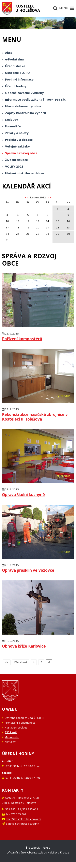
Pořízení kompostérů (22, 338)
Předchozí (20, 662)
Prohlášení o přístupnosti (20, 722)
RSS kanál (11, 732)
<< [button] (25, 197)
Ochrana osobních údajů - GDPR (24, 718)
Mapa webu (12, 737)
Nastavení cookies (16, 727)
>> (50, 197)
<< (6, 662)
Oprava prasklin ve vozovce (28, 570)
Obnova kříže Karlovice (24, 646)
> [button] (48, 197)
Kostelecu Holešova (27, 8)
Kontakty (10, 742)
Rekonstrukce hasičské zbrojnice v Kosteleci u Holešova (35, 417)
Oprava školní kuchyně (23, 494)
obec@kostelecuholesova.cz (23, 819)
